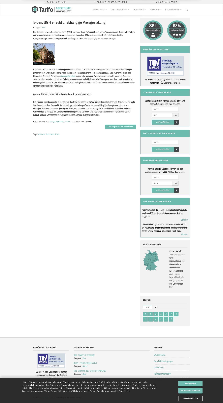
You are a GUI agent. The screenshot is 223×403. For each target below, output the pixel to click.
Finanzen (155, 9)
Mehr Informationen (190, 398)
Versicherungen (120, 9)
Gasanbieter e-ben (67, 76)
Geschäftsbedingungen (163, 361)
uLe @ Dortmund (56, 121)
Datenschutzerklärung (32, 391)
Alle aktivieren (190, 383)
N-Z (156, 307)
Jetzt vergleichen (167, 122)
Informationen (173, 9)
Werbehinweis (159, 355)
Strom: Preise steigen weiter (85, 363)
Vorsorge (140, 9)
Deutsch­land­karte (176, 277)
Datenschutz (159, 367)
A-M (147, 307)
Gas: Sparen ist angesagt (84, 355)
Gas (44, 27)
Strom (84, 366)
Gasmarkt (50, 134)
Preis (57, 134)
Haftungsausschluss (162, 373)
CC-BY (67, 121)
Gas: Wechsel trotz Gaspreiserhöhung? (90, 370)
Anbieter (41, 134)
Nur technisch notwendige (190, 390)
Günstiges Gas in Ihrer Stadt (120, 127)
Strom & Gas (100, 9)
